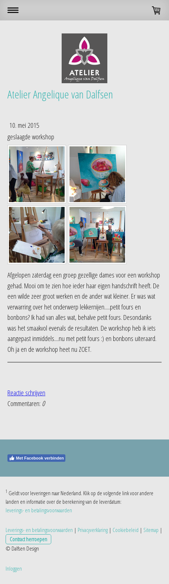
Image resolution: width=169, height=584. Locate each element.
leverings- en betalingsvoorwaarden (39, 510)
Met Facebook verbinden (36, 458)
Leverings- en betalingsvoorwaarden (39, 529)
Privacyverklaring (93, 529)
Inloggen (14, 568)
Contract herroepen (28, 539)
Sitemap (151, 529)
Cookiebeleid (126, 529)
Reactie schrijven (26, 393)
